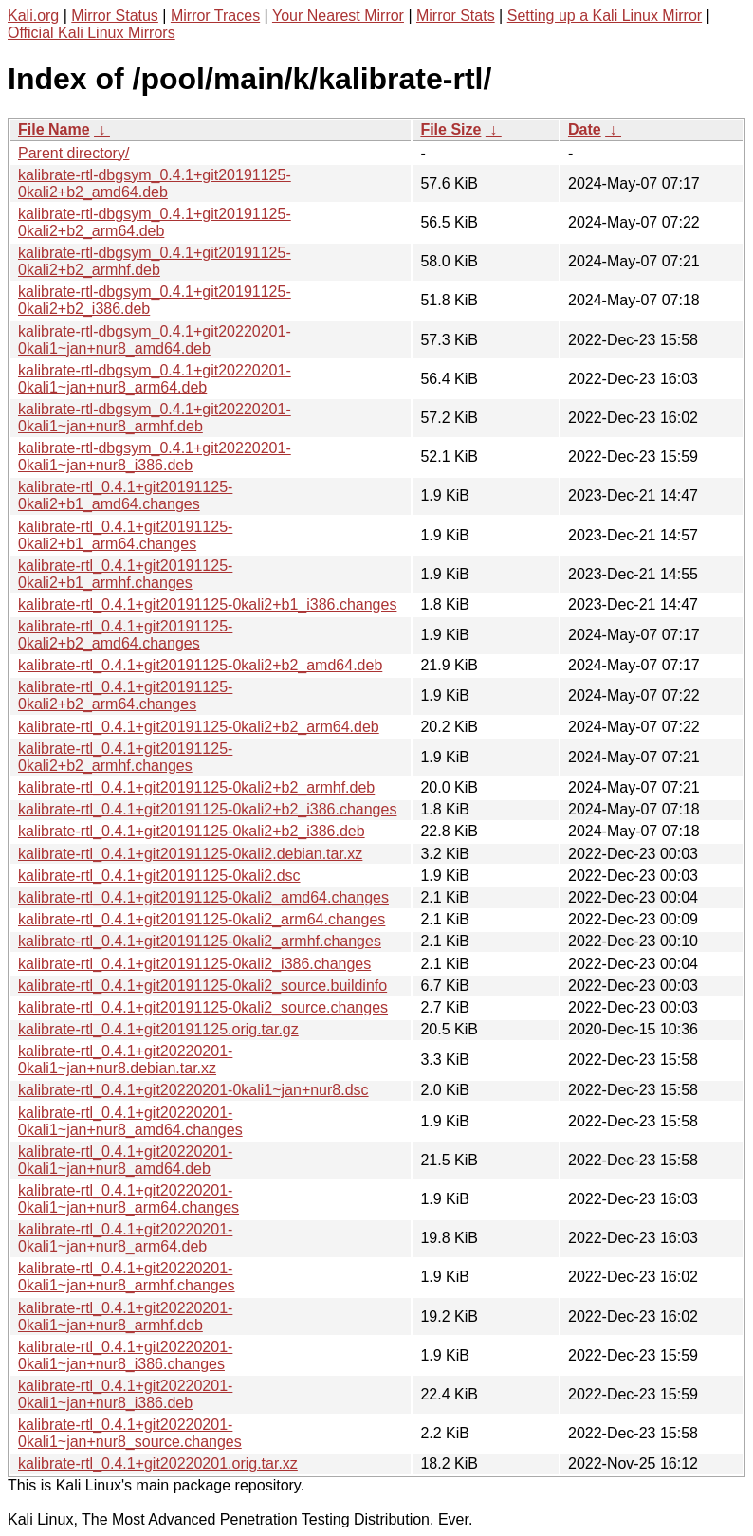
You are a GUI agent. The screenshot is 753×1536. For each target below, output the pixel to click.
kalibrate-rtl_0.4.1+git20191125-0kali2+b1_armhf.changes (125, 574)
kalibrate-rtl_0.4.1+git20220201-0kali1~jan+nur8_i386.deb (125, 1394)
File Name (54, 129)
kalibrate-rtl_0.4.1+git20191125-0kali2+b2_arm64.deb (198, 727)
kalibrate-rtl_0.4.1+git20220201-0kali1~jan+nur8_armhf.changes (126, 1276)
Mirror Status (114, 16)
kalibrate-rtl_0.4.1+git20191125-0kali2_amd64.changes (203, 897)
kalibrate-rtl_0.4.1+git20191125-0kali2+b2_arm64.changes (125, 695)
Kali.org (33, 16)
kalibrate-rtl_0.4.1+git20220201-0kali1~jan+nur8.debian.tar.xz (125, 1059)
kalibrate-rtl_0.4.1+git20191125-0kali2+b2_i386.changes (207, 809)
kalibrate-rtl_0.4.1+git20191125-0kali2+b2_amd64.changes (125, 634)
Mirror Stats (455, 16)
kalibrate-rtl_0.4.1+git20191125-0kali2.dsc (159, 876)
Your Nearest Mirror (338, 16)
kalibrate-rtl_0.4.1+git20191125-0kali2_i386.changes (194, 964)
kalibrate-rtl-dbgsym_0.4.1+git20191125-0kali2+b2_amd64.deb (154, 183)
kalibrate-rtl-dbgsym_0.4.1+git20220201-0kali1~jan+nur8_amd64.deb (154, 340)
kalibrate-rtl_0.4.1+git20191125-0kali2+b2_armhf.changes (125, 757)
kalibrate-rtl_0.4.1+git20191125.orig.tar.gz (158, 1029)
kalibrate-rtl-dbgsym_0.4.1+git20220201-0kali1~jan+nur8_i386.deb (154, 456)
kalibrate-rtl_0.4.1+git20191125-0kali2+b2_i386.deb (191, 831)
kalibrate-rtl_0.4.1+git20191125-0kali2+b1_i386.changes (207, 604)
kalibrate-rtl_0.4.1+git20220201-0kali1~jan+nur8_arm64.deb (125, 1237)
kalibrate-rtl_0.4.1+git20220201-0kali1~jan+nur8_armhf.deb (125, 1316)
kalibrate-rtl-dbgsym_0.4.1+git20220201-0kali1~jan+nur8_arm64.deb (154, 378)
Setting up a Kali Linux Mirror (604, 16)
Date (584, 129)
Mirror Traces (215, 16)
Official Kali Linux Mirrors (91, 33)
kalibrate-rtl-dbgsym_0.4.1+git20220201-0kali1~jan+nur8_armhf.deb (154, 417)
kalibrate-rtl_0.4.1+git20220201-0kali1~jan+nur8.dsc (193, 1090)
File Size (450, 129)
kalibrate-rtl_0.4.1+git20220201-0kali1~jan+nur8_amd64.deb (125, 1160)
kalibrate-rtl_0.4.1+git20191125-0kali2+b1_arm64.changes (125, 535)
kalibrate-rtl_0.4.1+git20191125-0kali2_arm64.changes (201, 919)
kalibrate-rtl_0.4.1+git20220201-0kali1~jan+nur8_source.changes (130, 1433)
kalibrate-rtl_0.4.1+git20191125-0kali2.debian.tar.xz (190, 854)
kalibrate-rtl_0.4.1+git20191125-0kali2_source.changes (203, 1007)
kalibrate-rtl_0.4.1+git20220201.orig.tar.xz (158, 1463)
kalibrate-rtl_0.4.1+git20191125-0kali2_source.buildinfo (202, 986)
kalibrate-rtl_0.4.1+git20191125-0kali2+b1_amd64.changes (125, 495)
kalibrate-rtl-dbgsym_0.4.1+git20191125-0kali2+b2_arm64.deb (154, 222)
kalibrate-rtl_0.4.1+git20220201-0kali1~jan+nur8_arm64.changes (128, 1199)
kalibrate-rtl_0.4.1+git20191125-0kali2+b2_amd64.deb (200, 665)
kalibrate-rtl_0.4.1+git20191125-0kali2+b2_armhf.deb (196, 787)
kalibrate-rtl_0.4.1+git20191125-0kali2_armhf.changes (199, 941)
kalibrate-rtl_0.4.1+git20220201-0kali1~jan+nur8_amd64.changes (130, 1121)
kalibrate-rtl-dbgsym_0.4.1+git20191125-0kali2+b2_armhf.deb (154, 261)
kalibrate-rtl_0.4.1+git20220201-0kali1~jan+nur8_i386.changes (125, 1355)
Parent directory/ (73, 153)
